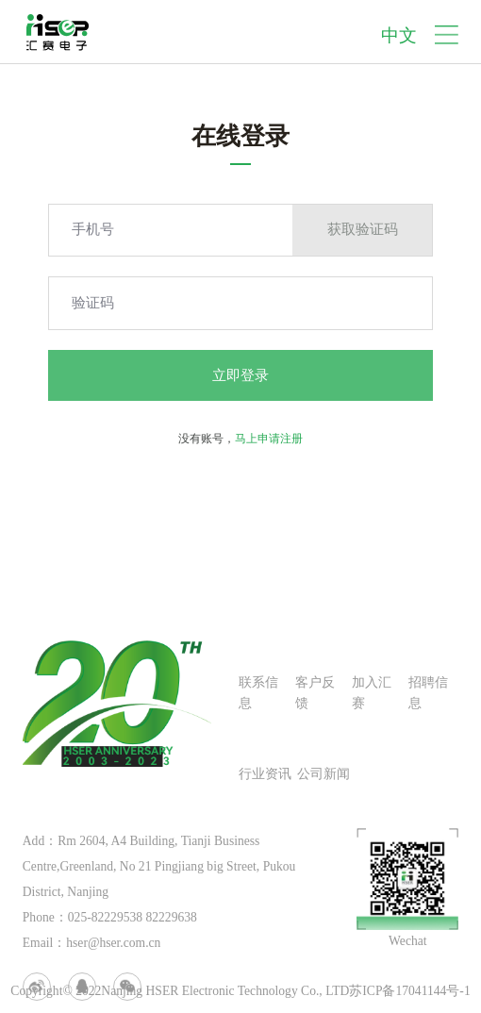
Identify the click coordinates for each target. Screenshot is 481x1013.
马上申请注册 (269, 438)
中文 (399, 35)
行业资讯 (265, 774)
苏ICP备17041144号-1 (409, 991)
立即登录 (240, 375)
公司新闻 (323, 774)
